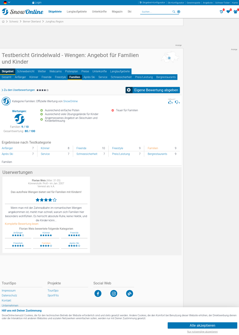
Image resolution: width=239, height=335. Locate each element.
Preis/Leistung (144, 77)
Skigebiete (55, 11)
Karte (235, 2)
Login (38, 2)
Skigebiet (8, 71)
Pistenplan (71, 71)
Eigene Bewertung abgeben (156, 90)
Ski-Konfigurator (176, 2)
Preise (85, 71)
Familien (74, 77)
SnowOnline (70, 101)
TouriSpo (53, 290)
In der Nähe (178, 11)
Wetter (42, 71)
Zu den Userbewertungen (19, 90)
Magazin (117, 11)
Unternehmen (10, 305)
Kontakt (6, 300)
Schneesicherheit (121, 77)
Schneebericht (25, 71)
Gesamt (6, 77)
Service (102, 77)
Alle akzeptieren (202, 325)
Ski (130, 11)
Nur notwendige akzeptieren (202, 331)
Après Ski (89, 77)
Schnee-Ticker (222, 2)
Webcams (55, 71)
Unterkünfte (99, 71)
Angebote (208, 2)
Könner (33, 77)
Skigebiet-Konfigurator (153, 2)
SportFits (53, 295)
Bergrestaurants (166, 77)
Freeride (46, 77)
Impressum (9, 290)
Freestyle (60, 77)
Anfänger (20, 77)
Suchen (174, 11)
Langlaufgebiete (120, 71)
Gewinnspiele (193, 2)
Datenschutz (9, 295)
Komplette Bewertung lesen (21, 224)
